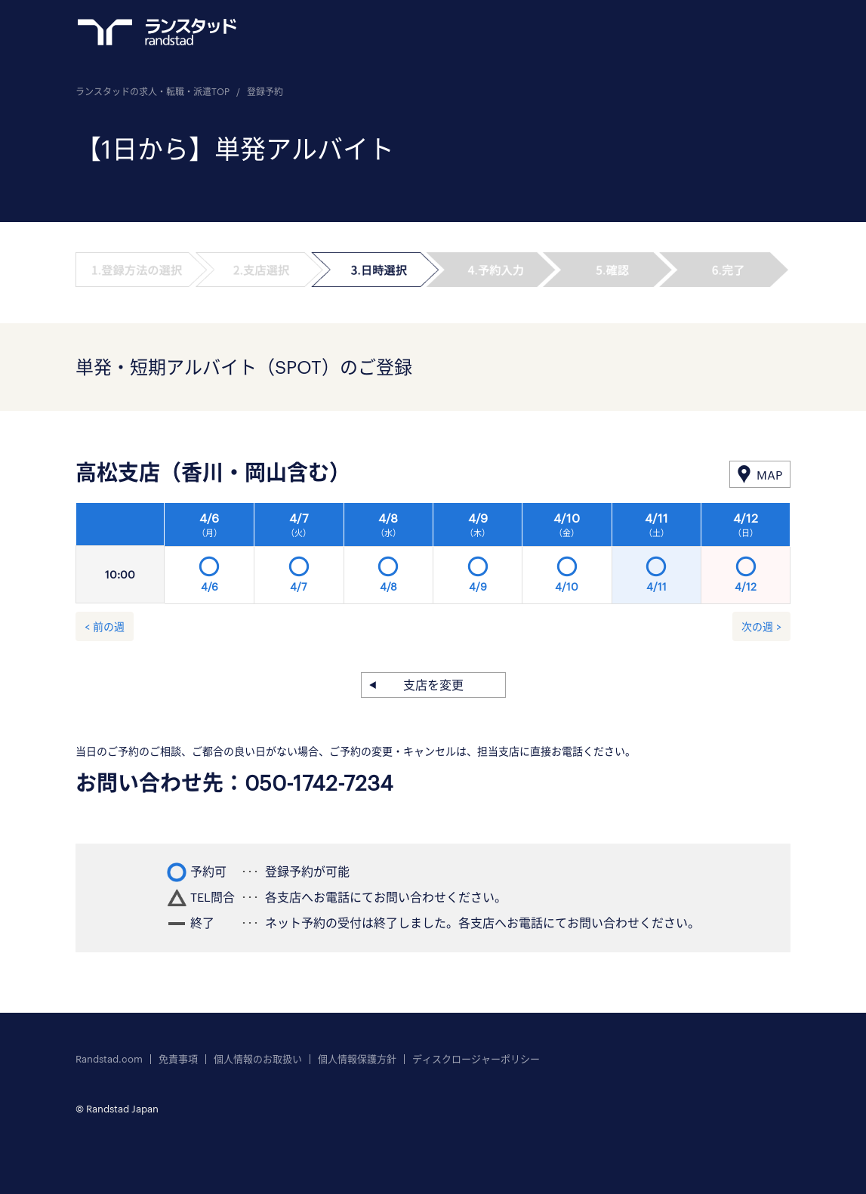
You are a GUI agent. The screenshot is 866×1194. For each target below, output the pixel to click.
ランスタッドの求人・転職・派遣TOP (153, 91)
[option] (477, 557)
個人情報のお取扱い (258, 1059)
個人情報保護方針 (357, 1059)
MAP (769, 474)
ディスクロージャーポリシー (476, 1059)
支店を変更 (433, 684)
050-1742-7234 (319, 782)
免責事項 (178, 1059)
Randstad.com (109, 1059)
